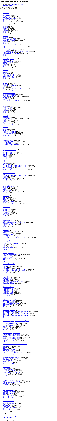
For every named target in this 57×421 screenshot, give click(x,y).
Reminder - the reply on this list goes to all (11, 372)
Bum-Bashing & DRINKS (8, 393)
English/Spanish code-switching (9, 299)
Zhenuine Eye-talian (7, 241)
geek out (5, 182)
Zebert (4, 244)
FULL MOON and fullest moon (9, 370)
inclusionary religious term (8, 52)
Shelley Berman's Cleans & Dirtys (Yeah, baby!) (12, 151)
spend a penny (6, 227)
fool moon (5, 371)
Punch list (5, 296)
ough (4, 174)
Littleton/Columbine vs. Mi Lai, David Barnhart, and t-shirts (15, 342)
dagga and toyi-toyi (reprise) (8, 201)
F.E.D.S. (4, 238)
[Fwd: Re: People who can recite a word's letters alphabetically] (15, 51)
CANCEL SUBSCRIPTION (8, 283)
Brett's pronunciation (7, 190)
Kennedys (5, 373)
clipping (4, 66)
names (4, 197)
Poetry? (4, 399)
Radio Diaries (6, 260)
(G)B (4, 225)
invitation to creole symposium (9, 360)
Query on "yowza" (6, 15)
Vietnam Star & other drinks (8, 396)
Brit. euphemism (6, 272)
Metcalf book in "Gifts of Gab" (9, 264)
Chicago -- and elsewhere (8, 408)
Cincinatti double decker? (8, 219)
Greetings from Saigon (7, 409)
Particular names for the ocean (9, 152)
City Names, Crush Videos (8, 11)
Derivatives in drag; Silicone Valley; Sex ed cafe (12, 352)
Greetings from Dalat (7, 406)
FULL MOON (6, 368)
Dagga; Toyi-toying (7, 164)
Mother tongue (6, 108)
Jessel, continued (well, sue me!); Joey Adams (12, 100)
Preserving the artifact (7, 265)
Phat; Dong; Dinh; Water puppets (9, 382)
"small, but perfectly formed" (9, 118)
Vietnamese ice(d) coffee (8, 324)
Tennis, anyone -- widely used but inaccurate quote (13, 281)
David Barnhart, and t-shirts (8, 350)
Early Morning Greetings (8, 369)
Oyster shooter (6, 410)
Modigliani (5, 202)
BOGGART (5, 36)
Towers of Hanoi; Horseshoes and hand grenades (12, 379)
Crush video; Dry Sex (7, 20)
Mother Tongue (6, 13)
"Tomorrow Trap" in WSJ (8, 330)
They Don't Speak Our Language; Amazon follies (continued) (15, 159)
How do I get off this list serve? (9, 349)
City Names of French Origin (9, 135)
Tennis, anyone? (6, 280)
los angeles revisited (7, 142)
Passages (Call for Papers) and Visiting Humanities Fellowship (15, 237)
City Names (5, 14)
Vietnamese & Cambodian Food (9, 325)
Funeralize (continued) (7, 339)
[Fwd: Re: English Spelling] (8, 262)
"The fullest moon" (7, 362)
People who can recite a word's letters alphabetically (13, 45)
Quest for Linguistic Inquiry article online (11, 303)
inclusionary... (6, 115)
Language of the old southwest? (9, 139)
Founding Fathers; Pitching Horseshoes (11, 323)
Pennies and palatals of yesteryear (9, 223)
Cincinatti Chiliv (6, 117)
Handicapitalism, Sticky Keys (9, 310)
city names (5, 83)
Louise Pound (6, 384)
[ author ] (21, 4)
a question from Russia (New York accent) (11, 333)
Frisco (4, 86)
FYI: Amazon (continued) (8, 133)
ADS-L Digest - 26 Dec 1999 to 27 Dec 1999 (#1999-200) (14, 402)
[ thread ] (13, 4)
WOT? (4, 348)
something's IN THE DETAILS (9, 74)
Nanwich (5, 394)
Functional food (6, 271)
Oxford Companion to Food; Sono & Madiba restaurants (14, 222)
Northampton (5, 178)
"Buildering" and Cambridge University (11, 56)
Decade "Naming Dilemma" (8, 403)
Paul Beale (5, 28)
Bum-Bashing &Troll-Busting (9, 391)
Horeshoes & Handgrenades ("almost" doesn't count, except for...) (16, 311)
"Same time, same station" (8, 247)
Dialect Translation (7, 249)
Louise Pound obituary (7, 385)
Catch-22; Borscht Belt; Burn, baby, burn (11, 282)
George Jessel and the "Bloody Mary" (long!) (12, 88)
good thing (5, 71)
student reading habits (7, 81)
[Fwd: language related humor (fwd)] (10, 44)
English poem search (7, 235)
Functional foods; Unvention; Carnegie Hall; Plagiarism (14, 269)
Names (4, 306)
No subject (5, 63)
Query (4, 316)
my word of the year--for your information (11, 332)
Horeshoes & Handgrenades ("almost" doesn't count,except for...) (16, 319)
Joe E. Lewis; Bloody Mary (8, 143)
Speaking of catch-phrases (8, 285)
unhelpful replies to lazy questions (10, 25)
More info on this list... (7, 5)
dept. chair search (6, 123)
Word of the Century (7, 405)
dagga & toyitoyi (6, 198)
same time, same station (8, 233)
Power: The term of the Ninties (9, 221)
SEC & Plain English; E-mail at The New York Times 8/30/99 (15, 239)
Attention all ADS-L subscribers (9, 298)
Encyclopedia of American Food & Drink (11, 144)
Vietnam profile (6, 387)
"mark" (4, 211)
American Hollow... (7, 284)
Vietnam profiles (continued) (8, 395)
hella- (4, 33)
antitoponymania (6, 346)
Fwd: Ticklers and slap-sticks (9, 378)
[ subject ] (17, 4)
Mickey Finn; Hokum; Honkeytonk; (10, 203)
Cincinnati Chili (6, 196)
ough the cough (6, 185)
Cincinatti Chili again (7, 122)
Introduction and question (8, 79)
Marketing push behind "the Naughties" (11, 48)
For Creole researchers (7, 375)
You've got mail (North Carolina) (9, 18)
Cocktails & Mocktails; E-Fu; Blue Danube (11, 357)
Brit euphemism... (6, 205)
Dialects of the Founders (8, 304)
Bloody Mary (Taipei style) (8, 390)
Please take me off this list (8, 179)
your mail (5, 156)
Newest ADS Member (7, 62)
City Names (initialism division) (9, 77)
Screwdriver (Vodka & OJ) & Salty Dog (11, 53)
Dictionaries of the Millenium (9, 38)
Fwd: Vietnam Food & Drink (8, 389)
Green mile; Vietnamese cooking (9, 273)
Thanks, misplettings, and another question (11, 243)
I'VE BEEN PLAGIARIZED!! (9, 136)
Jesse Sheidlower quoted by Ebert (9, 351)
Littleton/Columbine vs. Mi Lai (9, 340)
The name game (6, 21)
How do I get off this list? (8, 278)
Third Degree (5, 16)
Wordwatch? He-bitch (7, 322)
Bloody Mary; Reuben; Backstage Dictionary (12, 254)
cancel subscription (7, 294)
